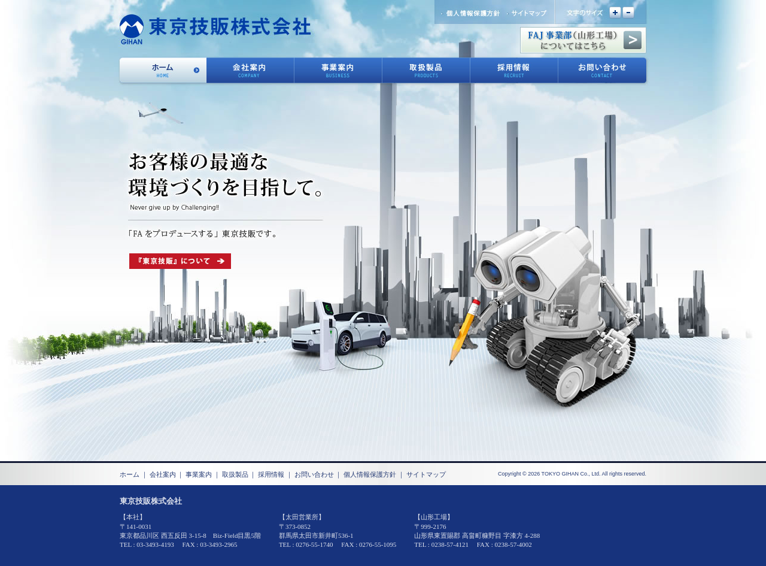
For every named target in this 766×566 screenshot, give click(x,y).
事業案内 (199, 474)
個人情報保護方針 (370, 474)
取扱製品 (235, 474)
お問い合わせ (314, 474)
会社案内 (163, 474)
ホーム (129, 474)
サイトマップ (426, 474)
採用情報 (271, 474)
